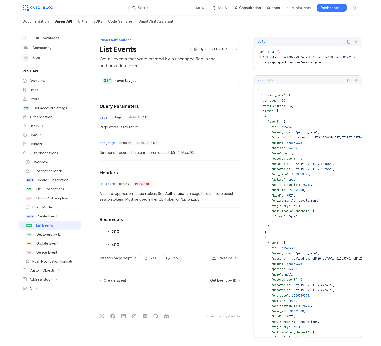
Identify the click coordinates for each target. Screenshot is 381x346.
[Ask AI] (356, 42)
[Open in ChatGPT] (211, 49)
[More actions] (236, 49)
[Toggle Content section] (50, 144)
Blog (31, 57)
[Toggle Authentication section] (50, 117)
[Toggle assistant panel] (220, 7)
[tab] (261, 42)
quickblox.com (298, 8)
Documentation (36, 23)
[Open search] (168, 7)
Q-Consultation (248, 8)
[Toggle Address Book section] (50, 279)
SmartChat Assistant (156, 23)
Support (273, 8)
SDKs (97, 23)
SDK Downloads (41, 38)
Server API (63, 23)
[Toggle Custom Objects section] (50, 270)
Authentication (178, 193)
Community (37, 48)
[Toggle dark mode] (355, 8)
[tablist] (298, 42)
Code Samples (120, 23)
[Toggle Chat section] (50, 135)
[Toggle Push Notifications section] (50, 153)
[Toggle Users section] (50, 126)
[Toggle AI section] (50, 288)
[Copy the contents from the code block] (348, 42)
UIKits (83, 23)
